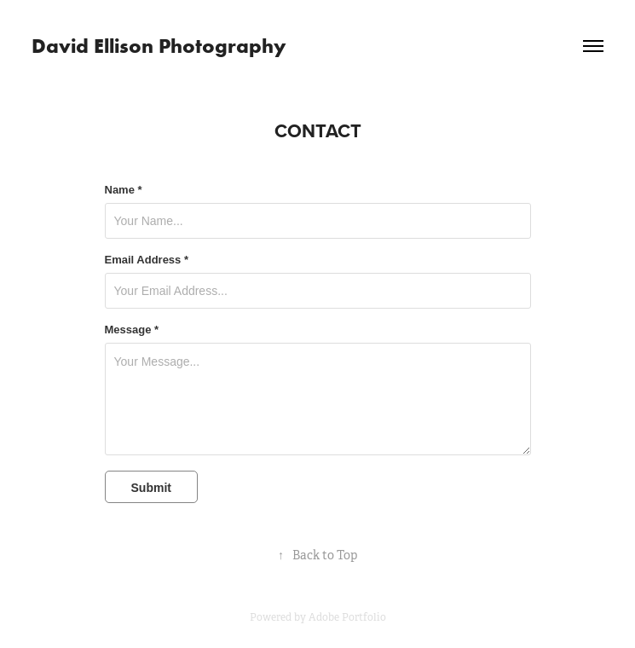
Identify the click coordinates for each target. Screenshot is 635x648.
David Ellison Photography (159, 45)
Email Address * (147, 260)
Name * (123, 190)
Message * (132, 330)
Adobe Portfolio (347, 617)
